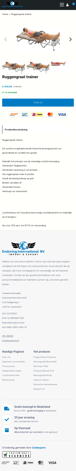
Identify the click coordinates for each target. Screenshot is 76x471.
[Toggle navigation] (62, 4)
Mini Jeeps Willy (41, 366)
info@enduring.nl (10, 340)
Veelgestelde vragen (11, 370)
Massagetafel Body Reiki (45, 361)
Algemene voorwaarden (13, 361)
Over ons (6, 357)
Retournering (8, 380)
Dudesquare (38, 447)
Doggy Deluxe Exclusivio (45, 357)
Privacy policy (8, 366)
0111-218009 (7, 336)
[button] (70, 39)
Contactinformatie (10, 375)
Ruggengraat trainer (21, 14)
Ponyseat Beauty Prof (44, 370)
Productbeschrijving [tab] (16, 129)
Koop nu (38, 102)
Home (5, 14)
